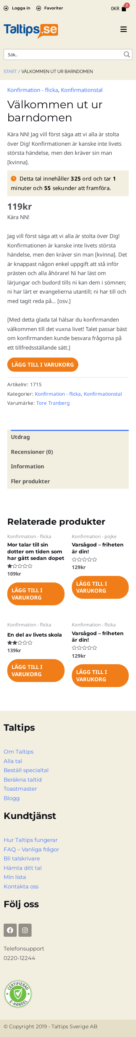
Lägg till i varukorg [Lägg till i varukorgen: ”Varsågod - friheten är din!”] (91, 587)
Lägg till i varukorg (43, 364)
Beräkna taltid (23, 779)
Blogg (12, 798)
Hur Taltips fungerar (31, 839)
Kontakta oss (21, 886)
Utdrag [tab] (20, 436)
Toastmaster (20, 788)
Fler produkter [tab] (30, 481)
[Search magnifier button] (127, 54)
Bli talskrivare (22, 858)
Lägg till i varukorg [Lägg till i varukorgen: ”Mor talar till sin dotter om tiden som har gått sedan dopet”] (27, 593)
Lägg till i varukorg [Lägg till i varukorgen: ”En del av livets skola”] (27, 670)
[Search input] (63, 54)
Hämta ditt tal (23, 867)
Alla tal (13, 761)
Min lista (15, 876)
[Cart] (119, 8)
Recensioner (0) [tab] (32, 451)
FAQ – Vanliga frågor (31, 849)
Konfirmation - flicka (32, 89)
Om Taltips (18, 751)
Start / (12, 71)
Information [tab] (27, 466)
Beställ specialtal (26, 770)
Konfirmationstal (82, 89)
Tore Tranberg (53, 403)
